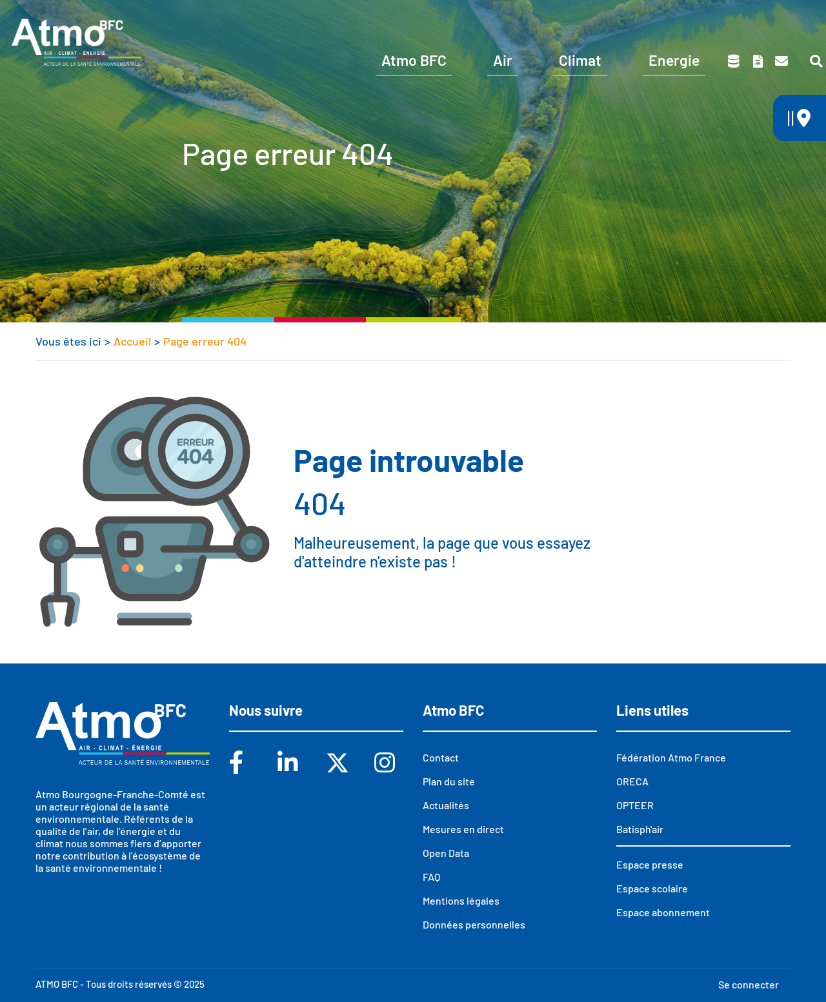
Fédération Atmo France (671, 757)
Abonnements (569, 18)
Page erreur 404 (205, 341)
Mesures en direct (463, 829)
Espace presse (776, 18)
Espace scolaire (672, 18)
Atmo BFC (414, 60)
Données (733, 61)
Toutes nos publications (757, 61)
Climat (580, 60)
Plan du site (449, 781)
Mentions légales (461, 900)
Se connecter (748, 984)
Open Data (446, 853)
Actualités (446, 805)
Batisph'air (639, 829)
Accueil (132, 341)
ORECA (632, 781)
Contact (781, 61)
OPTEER (635, 805)
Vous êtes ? (466, 18)
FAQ (431, 876)
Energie (674, 60)
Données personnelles (474, 924)
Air (502, 60)
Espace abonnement (663, 912)
